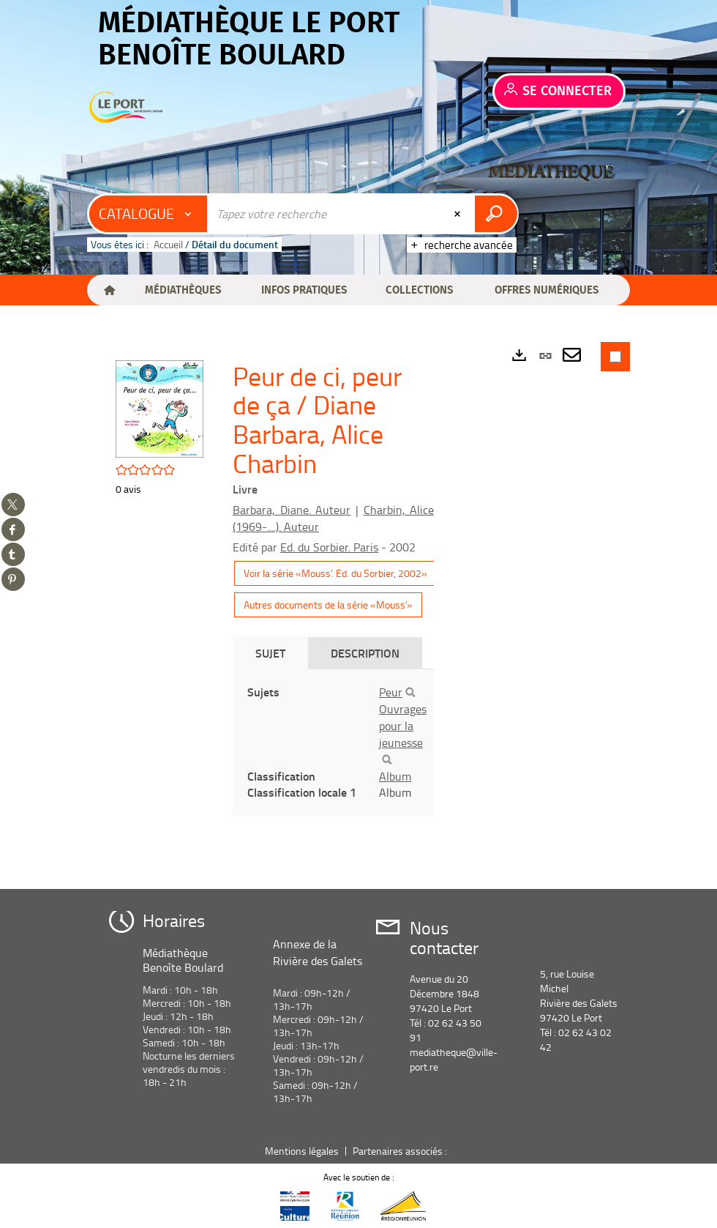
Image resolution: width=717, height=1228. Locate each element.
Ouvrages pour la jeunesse (403, 726)
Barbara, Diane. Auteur (291, 510)
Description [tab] (365, 652)
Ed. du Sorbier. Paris (329, 547)
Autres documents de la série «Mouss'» (328, 604)
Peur (390, 692)
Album (395, 776)
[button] (182, 290)
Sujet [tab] (270, 652)
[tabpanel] (333, 742)
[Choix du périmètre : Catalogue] (148, 214)
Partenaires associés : (401, 1151)
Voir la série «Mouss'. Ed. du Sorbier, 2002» (335, 573)
